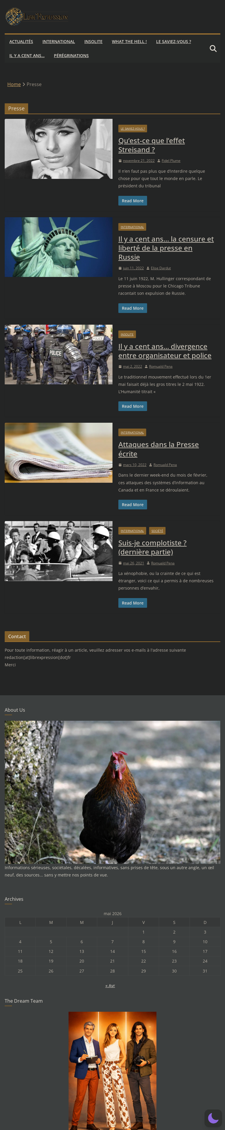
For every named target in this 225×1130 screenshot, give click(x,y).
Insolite (93, 41)
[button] (213, 1118)
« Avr (110, 985)
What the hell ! (129, 41)
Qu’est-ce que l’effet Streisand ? (151, 145)
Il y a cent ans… (27, 55)
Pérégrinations (71, 55)
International (58, 41)
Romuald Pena (161, 366)
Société (157, 531)
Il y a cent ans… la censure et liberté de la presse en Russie (166, 248)
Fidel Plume (171, 160)
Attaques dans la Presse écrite (158, 448)
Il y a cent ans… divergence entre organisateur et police (165, 350)
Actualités (21, 41)
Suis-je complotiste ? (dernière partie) (152, 547)
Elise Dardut (161, 268)
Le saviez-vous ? (173, 41)
